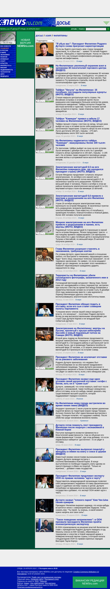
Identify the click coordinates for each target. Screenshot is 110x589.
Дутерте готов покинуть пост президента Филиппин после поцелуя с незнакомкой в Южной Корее (80, 427)
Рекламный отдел (52, 579)
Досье (39, 36)
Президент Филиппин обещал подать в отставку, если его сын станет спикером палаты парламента (78, 306)
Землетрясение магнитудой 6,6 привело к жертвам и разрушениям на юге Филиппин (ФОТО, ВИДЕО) (80, 198)
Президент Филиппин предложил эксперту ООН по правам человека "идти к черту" (80, 477)
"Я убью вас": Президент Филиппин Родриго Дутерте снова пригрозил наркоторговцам (81, 45)
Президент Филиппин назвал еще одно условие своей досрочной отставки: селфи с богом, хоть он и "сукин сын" (81, 381)
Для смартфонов (37, 583)
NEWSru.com (5, 29)
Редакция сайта (37, 579)
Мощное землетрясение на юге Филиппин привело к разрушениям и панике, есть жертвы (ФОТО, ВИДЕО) (79, 224)
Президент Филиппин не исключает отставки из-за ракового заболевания (81, 358)
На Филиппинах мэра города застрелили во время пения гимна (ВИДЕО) (80, 404)
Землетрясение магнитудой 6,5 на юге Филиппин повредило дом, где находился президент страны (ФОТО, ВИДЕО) (79, 169)
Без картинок (50, 583)
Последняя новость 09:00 (48, 568)
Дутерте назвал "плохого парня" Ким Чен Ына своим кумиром (82, 501)
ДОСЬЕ (63, 23)
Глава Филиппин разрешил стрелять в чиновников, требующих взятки (77, 250)
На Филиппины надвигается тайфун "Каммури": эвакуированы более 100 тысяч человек (80, 142)
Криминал (84, 421)
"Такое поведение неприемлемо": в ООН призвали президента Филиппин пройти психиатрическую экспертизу (79, 521)
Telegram (43, 581)
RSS (36, 581)
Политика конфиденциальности (29, 587)
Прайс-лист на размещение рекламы (46, 577)
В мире (79, 61)
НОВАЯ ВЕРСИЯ (25, 43)
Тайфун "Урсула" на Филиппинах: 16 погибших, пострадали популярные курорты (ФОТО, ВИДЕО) (81, 92)
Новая (26, 583)
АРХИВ (74, 29)
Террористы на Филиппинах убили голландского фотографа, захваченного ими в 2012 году (82, 277)
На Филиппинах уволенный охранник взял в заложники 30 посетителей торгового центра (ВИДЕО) (81, 67)
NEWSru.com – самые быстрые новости (33, 585)
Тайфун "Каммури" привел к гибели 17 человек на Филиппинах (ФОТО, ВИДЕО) (79, 119)
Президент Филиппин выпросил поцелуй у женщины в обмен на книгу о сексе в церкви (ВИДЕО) (81, 451)
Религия (80, 399)
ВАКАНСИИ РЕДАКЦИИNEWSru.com (90, 582)
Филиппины (60, 36)
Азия (48, 36)
